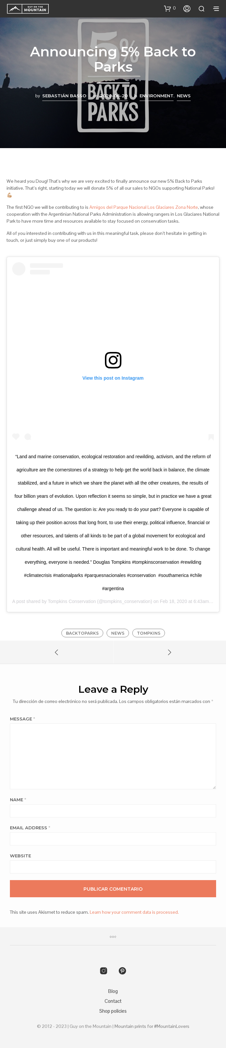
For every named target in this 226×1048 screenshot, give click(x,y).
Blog (113, 991)
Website (20, 855)
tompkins (148, 633)
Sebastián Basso (64, 95)
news (117, 633)
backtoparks (82, 633)
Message (22, 718)
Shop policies (113, 1011)
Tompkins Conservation (72, 601)
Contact (113, 1001)
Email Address (30, 827)
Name (18, 799)
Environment (157, 95)
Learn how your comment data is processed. (134, 912)
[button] (170, 8)
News (184, 95)
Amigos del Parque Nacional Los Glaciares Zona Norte (143, 207)
